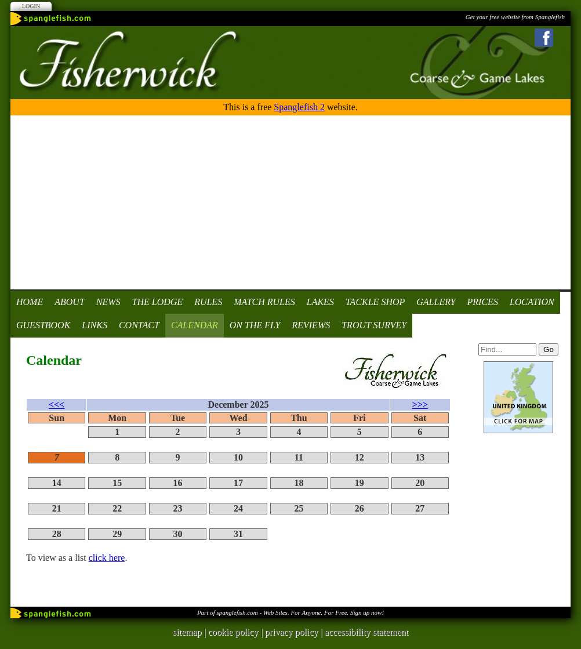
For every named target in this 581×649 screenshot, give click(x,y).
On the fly (255, 325)
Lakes (320, 302)
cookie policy (233, 632)
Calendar (194, 325)
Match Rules (264, 302)
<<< (56, 404)
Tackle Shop (375, 302)
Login (31, 6)
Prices (482, 302)
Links (94, 325)
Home (29, 302)
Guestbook (43, 325)
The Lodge (157, 302)
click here (107, 558)
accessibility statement (366, 632)
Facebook (544, 37)
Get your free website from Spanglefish (515, 16)
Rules (208, 302)
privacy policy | (295, 632)
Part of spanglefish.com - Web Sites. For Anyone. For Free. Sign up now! (290, 612)
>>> (420, 404)
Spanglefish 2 (299, 107)
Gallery (435, 302)
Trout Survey (374, 325)
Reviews (311, 325)
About (70, 302)
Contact (139, 325)
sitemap (187, 632)
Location (532, 302)
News (108, 302)
